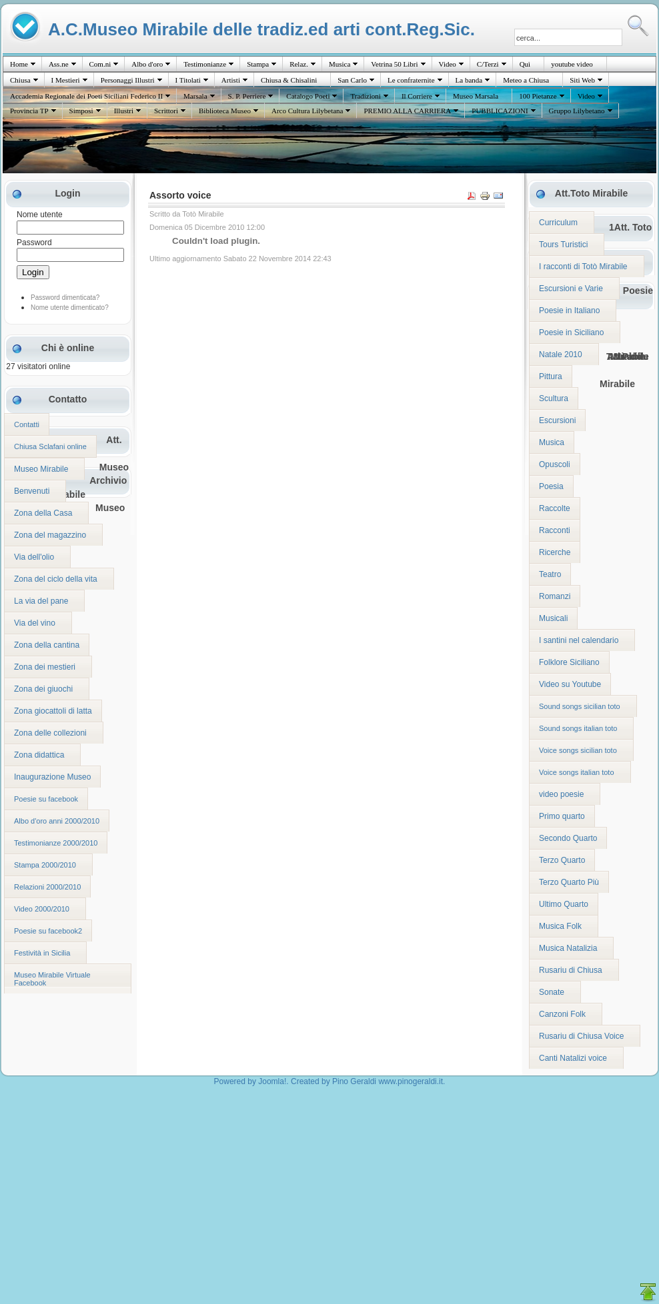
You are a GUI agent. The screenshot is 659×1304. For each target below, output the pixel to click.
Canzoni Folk (562, 1014)
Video (447, 64)
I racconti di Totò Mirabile (583, 266)
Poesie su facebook (46, 799)
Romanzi (554, 596)
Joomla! (272, 1081)
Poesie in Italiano (569, 310)
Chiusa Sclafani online (50, 446)
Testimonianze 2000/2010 (55, 843)
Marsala (195, 96)
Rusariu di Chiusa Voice (581, 1036)
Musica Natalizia (568, 948)
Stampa (258, 64)
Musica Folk (560, 926)
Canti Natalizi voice (573, 1058)
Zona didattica (39, 755)
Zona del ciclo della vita (55, 579)
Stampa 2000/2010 (45, 865)
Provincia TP (29, 111)
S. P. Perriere (247, 96)
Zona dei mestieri (44, 667)
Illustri (123, 111)
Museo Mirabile (41, 469)
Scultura (553, 398)
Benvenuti (31, 491)
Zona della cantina (46, 645)
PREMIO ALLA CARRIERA (407, 111)
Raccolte (554, 508)
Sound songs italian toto (578, 728)
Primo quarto (562, 816)
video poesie (561, 794)
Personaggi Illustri (128, 80)
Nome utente (40, 214)
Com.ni (100, 64)
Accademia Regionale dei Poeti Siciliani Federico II (86, 96)
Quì (525, 64)
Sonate (551, 992)
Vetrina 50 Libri (394, 64)
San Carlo (352, 80)
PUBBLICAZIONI (500, 111)
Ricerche (554, 552)
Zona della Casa (43, 513)
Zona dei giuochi (43, 689)
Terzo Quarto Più (569, 882)
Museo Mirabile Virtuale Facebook (52, 979)
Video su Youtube (570, 684)
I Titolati (188, 80)
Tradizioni (365, 96)
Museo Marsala (475, 96)
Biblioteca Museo (225, 111)
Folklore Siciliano (569, 662)
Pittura (550, 376)
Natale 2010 (560, 354)
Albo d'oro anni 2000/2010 (56, 821)
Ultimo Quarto (563, 904)
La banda (469, 80)
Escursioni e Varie (571, 288)
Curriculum (558, 222)
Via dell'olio (34, 557)
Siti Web (582, 80)
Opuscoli (554, 464)
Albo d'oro (147, 64)
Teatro (550, 574)
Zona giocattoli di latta (53, 711)
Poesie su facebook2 (48, 931)
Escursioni (557, 420)
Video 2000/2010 (41, 909)
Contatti (26, 424)
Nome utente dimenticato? (70, 307)
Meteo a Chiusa (526, 80)
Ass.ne (59, 64)
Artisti (230, 80)
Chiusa (20, 80)
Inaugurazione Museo (52, 777)
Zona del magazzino (50, 535)
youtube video (572, 64)
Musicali (553, 618)
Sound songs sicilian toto (579, 706)
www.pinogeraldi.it (410, 1081)
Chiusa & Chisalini (289, 80)
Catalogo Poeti (308, 96)
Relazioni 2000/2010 (47, 887)
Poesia (551, 486)
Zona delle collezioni (50, 733)
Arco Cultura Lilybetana (307, 111)
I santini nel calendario (578, 640)
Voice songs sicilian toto (578, 750)
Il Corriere (417, 96)
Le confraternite (411, 80)
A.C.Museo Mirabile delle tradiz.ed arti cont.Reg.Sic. (261, 29)
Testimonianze (204, 64)
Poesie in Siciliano (571, 332)
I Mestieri (65, 80)
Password (34, 242)
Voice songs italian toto (576, 772)
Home (19, 64)
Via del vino (34, 623)
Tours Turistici (563, 244)
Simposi (81, 111)
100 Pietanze (538, 96)
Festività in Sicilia (42, 953)
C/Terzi (488, 64)
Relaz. (298, 64)
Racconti (554, 530)
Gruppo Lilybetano (577, 111)
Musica (339, 64)
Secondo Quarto (568, 838)
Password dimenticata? (65, 297)
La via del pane (41, 601)
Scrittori (166, 111)
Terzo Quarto (562, 860)
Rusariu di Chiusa (570, 970)
